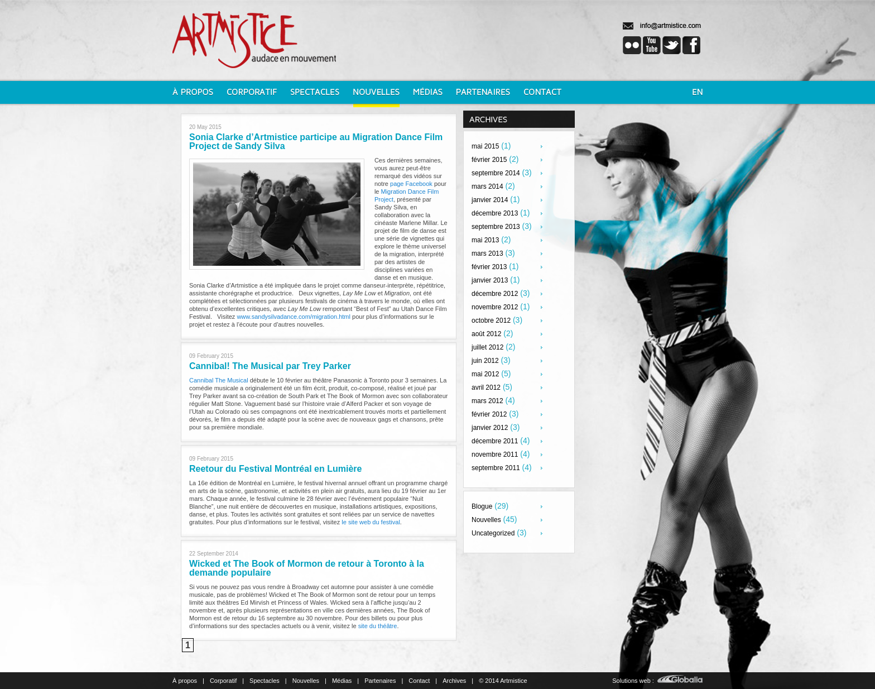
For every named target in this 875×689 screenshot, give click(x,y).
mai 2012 (485, 374)
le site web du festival (371, 522)
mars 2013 (487, 253)
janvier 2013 (490, 280)
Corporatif (223, 680)
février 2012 (489, 414)
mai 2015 (485, 146)
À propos (184, 680)
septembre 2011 (496, 468)
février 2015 (489, 160)
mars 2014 (487, 186)
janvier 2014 (490, 200)
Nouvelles (486, 520)
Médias (342, 680)
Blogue (482, 506)
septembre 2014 (496, 173)
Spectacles (264, 680)
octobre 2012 (491, 320)
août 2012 (486, 334)
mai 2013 (485, 240)
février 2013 (489, 267)
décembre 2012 (495, 294)
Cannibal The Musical (219, 380)
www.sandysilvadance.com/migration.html (293, 316)
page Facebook (411, 183)
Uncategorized (493, 533)
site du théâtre (377, 626)
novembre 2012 (495, 307)
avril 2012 (486, 387)
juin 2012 (485, 361)
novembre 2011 (495, 454)
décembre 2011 (495, 441)
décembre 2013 (495, 213)
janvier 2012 (490, 428)
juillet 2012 (487, 347)
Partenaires (380, 680)
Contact (419, 680)
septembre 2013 (496, 227)
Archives (454, 680)
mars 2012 (487, 401)
